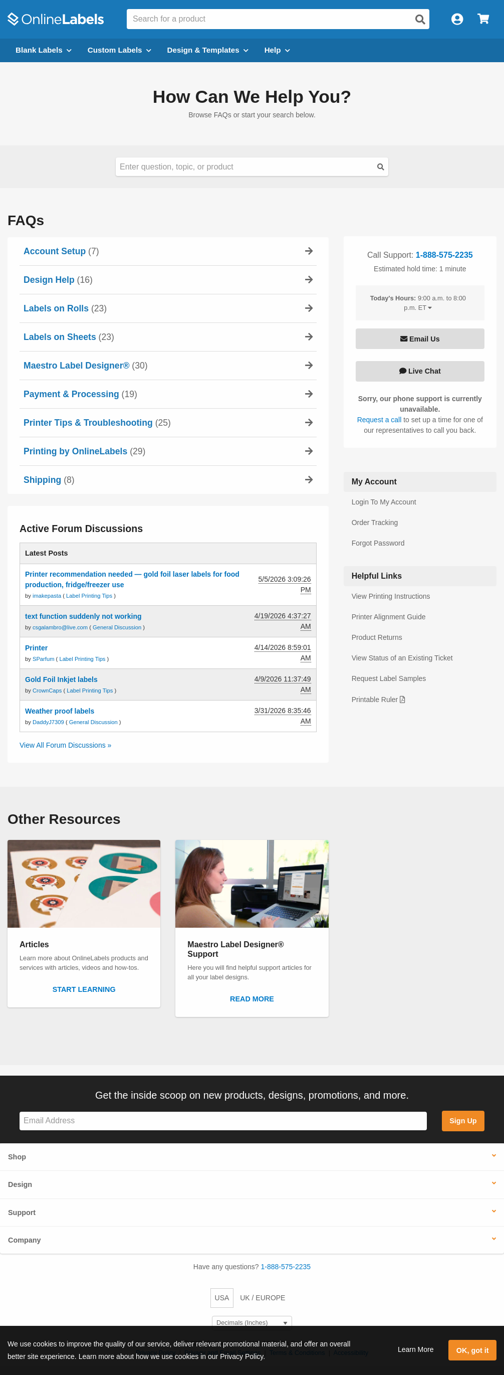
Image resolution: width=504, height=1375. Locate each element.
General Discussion (117, 627)
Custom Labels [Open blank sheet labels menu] (119, 50)
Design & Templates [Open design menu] (207, 50)
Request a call (380, 420)
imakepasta (48, 596)
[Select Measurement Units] (252, 1323)
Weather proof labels (59, 711)
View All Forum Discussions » (65, 745)
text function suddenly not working (83, 616)
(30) (86, 366)
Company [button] (24, 1240)
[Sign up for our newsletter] (223, 1121)
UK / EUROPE (262, 1298)
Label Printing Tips (89, 596)
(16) (58, 280)
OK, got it (472, 1350)
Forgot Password (378, 543)
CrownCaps (48, 691)
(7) (61, 251)
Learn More (416, 1349)
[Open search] (420, 20)
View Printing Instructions (391, 596)
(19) (80, 394)
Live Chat (420, 371)
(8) (49, 480)
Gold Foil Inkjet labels (61, 679)
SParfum (44, 659)
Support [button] (22, 1213)
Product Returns (377, 637)
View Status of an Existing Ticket (402, 658)
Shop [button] (17, 1157)
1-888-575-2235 (444, 255)
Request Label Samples (389, 678)
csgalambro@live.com (61, 627)
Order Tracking (375, 523)
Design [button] (20, 1184)
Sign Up (462, 1121)
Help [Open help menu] (277, 50)
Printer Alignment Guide (389, 617)
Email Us (420, 339)
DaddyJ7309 (49, 722)
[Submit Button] (380, 166)
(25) (97, 423)
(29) (84, 451)
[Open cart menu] (483, 19)
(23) (65, 308)
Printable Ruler (379, 700)
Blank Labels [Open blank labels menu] (44, 50)
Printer (36, 648)
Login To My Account (384, 502)
